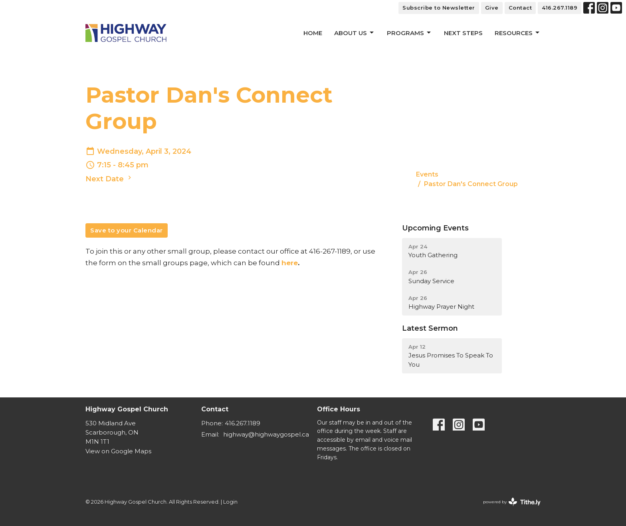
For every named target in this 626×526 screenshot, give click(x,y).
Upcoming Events (435, 228)
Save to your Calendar (126, 230)
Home (312, 33)
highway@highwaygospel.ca (266, 434)
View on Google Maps (118, 451)
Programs (409, 33)
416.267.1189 (559, 7)
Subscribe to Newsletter (438, 7)
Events (427, 174)
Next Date (109, 178)
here (289, 263)
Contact (520, 7)
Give (492, 7)
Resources (518, 33)
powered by (512, 502)
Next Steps (463, 33)
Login (230, 502)
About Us (354, 33)
